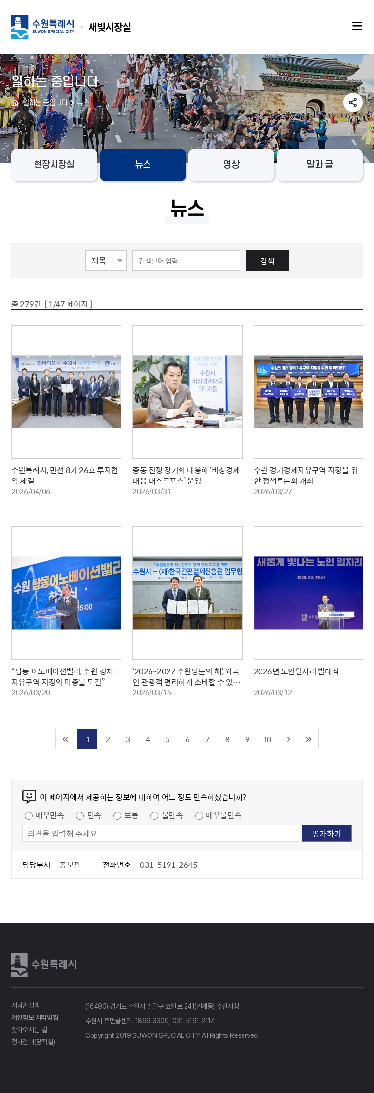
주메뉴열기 (357, 26)
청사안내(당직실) (33, 1042)
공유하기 (353, 102)
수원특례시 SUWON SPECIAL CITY (109, 26)
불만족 (172, 815)
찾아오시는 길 (29, 1030)
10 (266, 739)
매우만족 (50, 815)
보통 (131, 815)
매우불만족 (224, 815)
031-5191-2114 (193, 1021)
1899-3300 (152, 1021)
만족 (94, 815)
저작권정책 (25, 1005)
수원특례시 (45, 965)
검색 (267, 261)
